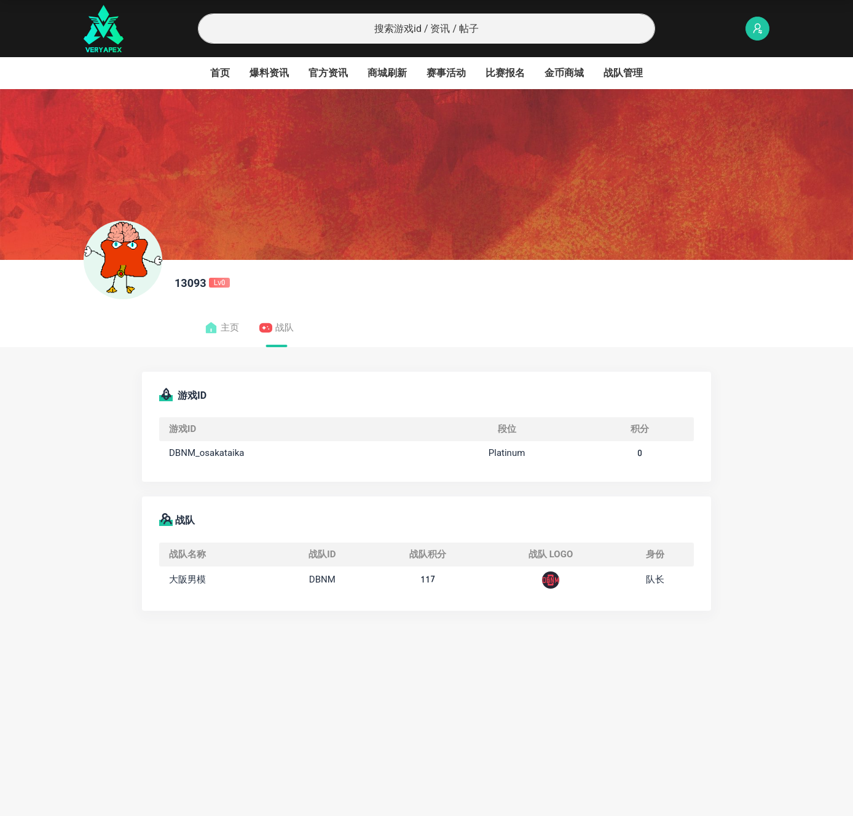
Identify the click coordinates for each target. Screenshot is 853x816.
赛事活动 (446, 73)
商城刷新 (387, 73)
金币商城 (564, 73)
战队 (276, 328)
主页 (221, 328)
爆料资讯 (269, 73)
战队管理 (623, 73)
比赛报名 (505, 73)
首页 (220, 73)
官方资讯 (328, 73)
